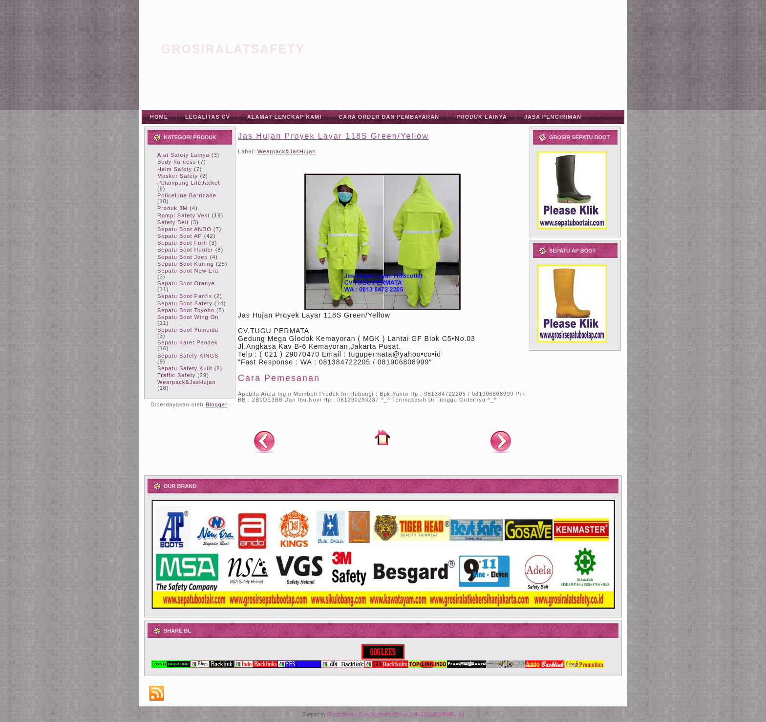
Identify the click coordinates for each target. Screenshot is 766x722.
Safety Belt (173, 222)
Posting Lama (500, 441)
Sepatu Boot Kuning (185, 264)
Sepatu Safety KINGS (187, 356)
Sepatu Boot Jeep (182, 257)
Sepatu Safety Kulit (185, 368)
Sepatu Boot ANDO (184, 229)
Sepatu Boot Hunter (185, 250)
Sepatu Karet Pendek (187, 342)
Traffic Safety (176, 375)
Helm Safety (174, 169)
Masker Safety (177, 176)
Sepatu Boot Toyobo (185, 310)
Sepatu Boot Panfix (184, 296)
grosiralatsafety (233, 49)
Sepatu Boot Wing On (187, 317)
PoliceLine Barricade (186, 195)
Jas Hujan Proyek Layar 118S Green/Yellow (333, 136)
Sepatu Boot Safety (185, 303)
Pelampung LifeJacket (188, 183)
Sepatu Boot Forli (182, 243)
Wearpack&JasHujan (186, 382)
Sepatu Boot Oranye (186, 283)
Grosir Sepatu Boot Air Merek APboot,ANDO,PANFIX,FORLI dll (395, 714)
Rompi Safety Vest (183, 215)
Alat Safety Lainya (183, 155)
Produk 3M (172, 208)
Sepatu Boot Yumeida (187, 330)
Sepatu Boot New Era (187, 271)
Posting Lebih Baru (264, 441)
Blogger (216, 404)
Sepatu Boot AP (179, 236)
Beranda (382, 437)
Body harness (176, 162)
